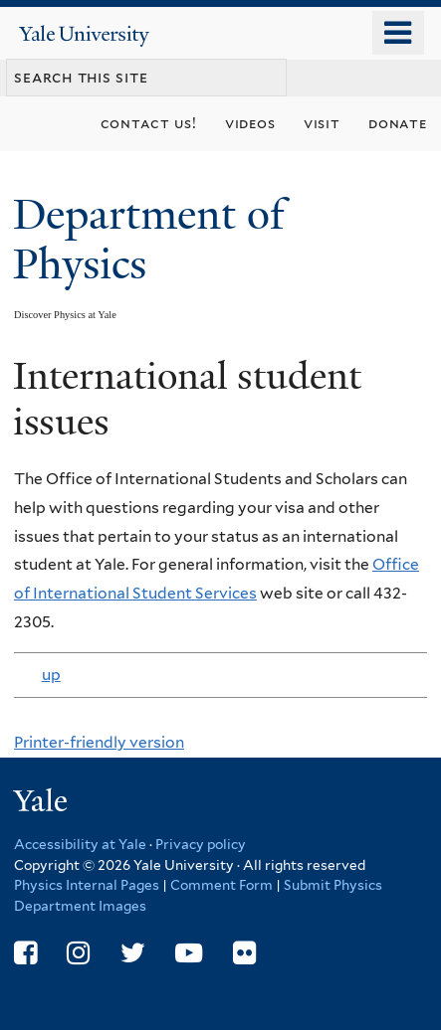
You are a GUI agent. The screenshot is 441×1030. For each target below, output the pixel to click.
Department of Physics (149, 239)
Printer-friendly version (99, 742)
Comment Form (221, 885)
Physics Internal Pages (86, 885)
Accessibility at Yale (80, 844)
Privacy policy (200, 844)
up (50, 674)
